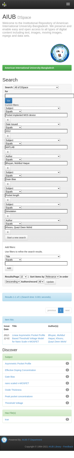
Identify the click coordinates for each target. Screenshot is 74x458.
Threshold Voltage (14, 403)
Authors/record (29, 281)
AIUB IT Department (32, 439)
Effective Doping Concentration (20, 370)
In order (64, 276)
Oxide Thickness (13, 390)
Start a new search (16, 237)
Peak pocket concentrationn (19, 396)
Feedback (68, 446)
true (7, 419)
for (6, 91)
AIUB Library (55, 446)
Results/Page (12, 276)
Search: (9, 87)
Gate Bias (10, 376)
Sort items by (37, 276)
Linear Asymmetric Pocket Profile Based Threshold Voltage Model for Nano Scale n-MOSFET (28, 338)
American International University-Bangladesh (29, 68)
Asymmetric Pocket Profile (18, 363)
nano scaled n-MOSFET (17, 383)
